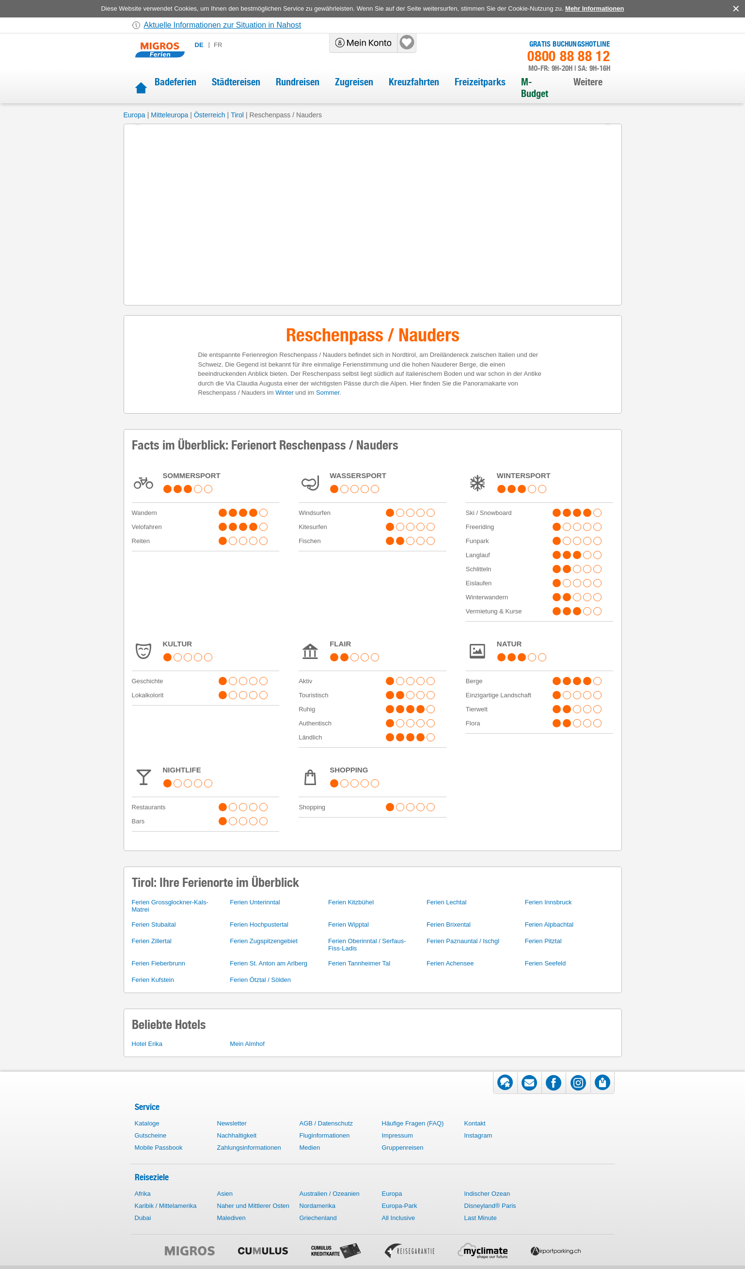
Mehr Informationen (594, 8)
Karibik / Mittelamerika (166, 1205)
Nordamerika (317, 1205)
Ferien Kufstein (153, 979)
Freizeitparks (480, 82)
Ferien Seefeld (545, 963)
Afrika (143, 1193)
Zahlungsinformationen (249, 1147)
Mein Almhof (247, 1043)
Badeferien (175, 82)
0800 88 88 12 (568, 56)
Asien (225, 1193)
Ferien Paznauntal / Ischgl (463, 941)
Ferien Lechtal (446, 902)
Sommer (327, 392)
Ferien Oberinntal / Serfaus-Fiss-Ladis (367, 944)
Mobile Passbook (159, 1147)
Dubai (143, 1217)
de (199, 44)
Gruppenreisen (403, 1147)
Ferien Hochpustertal (259, 924)
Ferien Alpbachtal (549, 924)
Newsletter (232, 1123)
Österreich (209, 115)
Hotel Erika (147, 1043)
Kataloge (147, 1123)
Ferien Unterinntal (255, 902)
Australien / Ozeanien (330, 1193)
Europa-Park (399, 1205)
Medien (310, 1147)
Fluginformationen (325, 1135)
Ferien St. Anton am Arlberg (268, 963)
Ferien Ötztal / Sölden (260, 979)
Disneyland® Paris (490, 1205)
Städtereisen (236, 82)
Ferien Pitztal (543, 941)
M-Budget (534, 87)
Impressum (397, 1135)
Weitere (587, 82)
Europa (134, 115)
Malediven (231, 1217)
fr (218, 44)
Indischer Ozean (487, 1193)
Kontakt (475, 1123)
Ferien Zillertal (152, 941)
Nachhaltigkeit (237, 1135)
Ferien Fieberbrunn (159, 963)
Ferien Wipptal (348, 924)
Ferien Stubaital (154, 924)
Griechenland (318, 1217)
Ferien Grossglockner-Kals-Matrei (170, 906)
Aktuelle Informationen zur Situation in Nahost (222, 25)
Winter (284, 392)
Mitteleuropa (169, 115)
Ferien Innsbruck (548, 902)
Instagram (478, 1135)
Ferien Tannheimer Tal (359, 963)
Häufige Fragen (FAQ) (413, 1123)
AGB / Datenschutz (326, 1123)
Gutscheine (151, 1135)
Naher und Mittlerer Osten (253, 1205)
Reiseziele (152, 1177)
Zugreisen (354, 82)
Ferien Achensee (450, 963)
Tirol (237, 115)
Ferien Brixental (449, 924)
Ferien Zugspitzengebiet (263, 941)
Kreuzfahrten (414, 82)
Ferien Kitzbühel (351, 902)
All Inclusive (398, 1217)
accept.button (735, 8)
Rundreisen (297, 82)
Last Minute (480, 1217)
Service (147, 1107)
